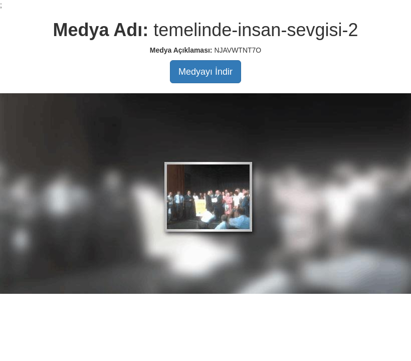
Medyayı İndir (205, 72)
